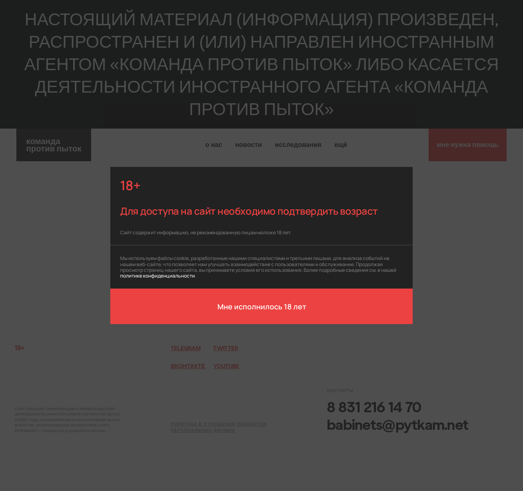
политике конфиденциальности (157, 275)
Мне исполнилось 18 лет (261, 306)
